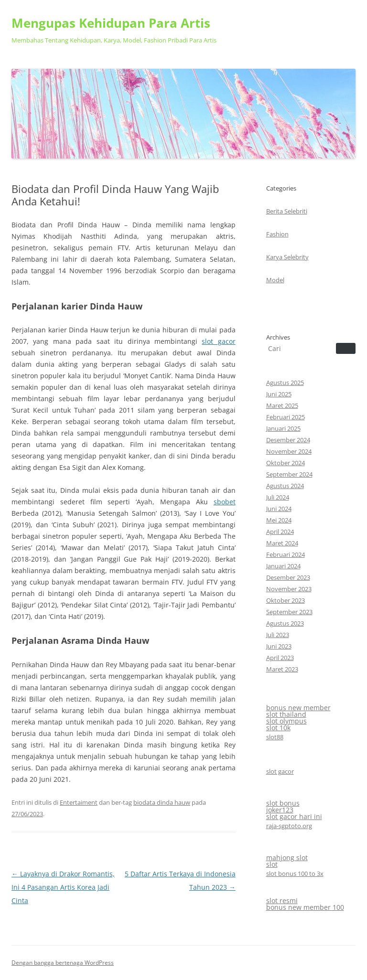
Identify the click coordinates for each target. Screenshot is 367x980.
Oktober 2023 (285, 600)
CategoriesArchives (287, 262)
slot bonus (283, 803)
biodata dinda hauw (161, 802)
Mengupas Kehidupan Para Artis (110, 23)
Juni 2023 (278, 646)
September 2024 (289, 474)
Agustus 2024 (285, 485)
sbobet (225, 501)
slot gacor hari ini (294, 816)
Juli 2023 (277, 634)
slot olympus (286, 720)
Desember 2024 (288, 440)
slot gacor (218, 341)
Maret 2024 (282, 543)
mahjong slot (287, 857)
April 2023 (280, 657)
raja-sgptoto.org (289, 825)
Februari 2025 (285, 417)
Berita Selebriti (286, 211)
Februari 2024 (285, 554)
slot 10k (278, 727)
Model (275, 280)
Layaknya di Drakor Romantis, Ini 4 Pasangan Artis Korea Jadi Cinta (63, 887)
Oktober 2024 (285, 462)
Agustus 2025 (285, 382)
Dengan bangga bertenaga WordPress (62, 963)
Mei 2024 (278, 520)
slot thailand (286, 714)
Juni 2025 (278, 394)
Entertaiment (78, 802)
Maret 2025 (282, 405)
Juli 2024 (277, 497)
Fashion (277, 234)
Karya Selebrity (287, 257)
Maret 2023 (282, 669)
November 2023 (289, 589)
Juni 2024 (278, 508)
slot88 (274, 737)
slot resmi (282, 900)
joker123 (279, 809)
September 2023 (289, 611)
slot (272, 864)
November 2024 (289, 451)
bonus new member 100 (305, 907)
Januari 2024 (283, 566)
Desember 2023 (288, 577)
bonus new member (298, 707)
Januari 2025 (283, 428)
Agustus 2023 (285, 623)
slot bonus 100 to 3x (295, 873)
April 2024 (280, 531)
